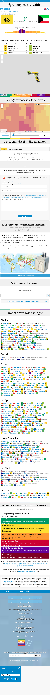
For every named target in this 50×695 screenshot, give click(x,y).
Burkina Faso (6, 344)
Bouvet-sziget (15, 376)
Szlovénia (27, 450)
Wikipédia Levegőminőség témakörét (15, 583)
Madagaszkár (41, 354)
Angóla (11, 343)
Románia (37, 444)
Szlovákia (16, 450)
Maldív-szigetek (8, 404)
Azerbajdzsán (17, 387)
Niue (33, 496)
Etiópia (28, 348)
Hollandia (19, 432)
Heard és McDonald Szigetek (27, 378)
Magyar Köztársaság (29, 438)
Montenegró (35, 440)
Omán (5, 406)
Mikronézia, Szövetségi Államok (11, 496)
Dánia (41, 426)
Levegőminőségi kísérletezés (25, 656)
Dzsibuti (42, 344)
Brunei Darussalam (37, 388)
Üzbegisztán (7, 414)
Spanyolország (20, 446)
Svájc (29, 448)
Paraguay (6, 516)
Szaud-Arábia (6, 408)
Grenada (4, 470)
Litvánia (19, 436)
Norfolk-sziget (41, 496)
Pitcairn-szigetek (13, 498)
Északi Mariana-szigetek (28, 502)
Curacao (16, 466)
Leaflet (1, 94)
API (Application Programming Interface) (25, 670)
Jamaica (16, 472)
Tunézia (36, 366)
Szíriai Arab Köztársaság (32, 408)
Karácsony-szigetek (20, 396)
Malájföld (21, 404)
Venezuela (42, 516)
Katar (32, 396)
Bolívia (15, 512)
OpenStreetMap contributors (32, 131)
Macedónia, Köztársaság (10, 438)
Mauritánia (42, 356)
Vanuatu (35, 500)
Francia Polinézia (42, 492)
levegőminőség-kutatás (24, 652)
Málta (5, 442)
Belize (36, 462)
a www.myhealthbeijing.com (26, 591)
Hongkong (16, 392)
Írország (25, 452)
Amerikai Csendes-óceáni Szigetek (12, 490)
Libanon (33, 402)
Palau (4, 498)
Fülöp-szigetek (38, 390)
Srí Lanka (42, 406)
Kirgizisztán (7, 398)
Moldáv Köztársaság (9, 440)
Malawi (4, 356)
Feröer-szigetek (23, 428)
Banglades (39, 387)
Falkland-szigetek (7, 514)
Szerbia (5, 450)
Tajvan (18, 410)
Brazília (25, 512)
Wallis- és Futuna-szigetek (10, 502)
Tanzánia (22, 366)
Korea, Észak (31, 398)
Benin (19, 343)
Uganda (5, 368)
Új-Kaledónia (7, 504)
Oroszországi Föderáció (10, 444)
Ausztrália (6, 492)
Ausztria (39, 422)
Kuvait (41, 398)
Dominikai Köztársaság (30, 466)
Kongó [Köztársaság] (21, 352)
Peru (16, 516)
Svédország (39, 448)
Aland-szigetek (6, 422)
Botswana (39, 343)
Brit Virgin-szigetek (33, 464)
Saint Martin (20, 478)
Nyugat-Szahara (7, 360)
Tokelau (11, 500)
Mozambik (17, 358)
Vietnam (18, 412)
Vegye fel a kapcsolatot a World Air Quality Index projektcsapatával (24, 647)
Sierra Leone (38, 362)
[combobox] (24, 149)
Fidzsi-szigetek (29, 492)
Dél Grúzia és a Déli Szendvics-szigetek (34, 376)
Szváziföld (12, 366)
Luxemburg (31, 436)
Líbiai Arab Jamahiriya (27, 354)
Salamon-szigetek (40, 498)
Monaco (23, 440)
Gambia (44, 348)
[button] (2, 56)
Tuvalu (27, 500)
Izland (43, 432)
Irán (3, 394)
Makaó (42, 402)
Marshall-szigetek (32, 494)
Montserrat (34, 474)
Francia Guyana (22, 514)
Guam (4, 494)
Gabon (37, 348)
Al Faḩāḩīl (11, 50)
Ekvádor (44, 512)
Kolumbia (43, 514)
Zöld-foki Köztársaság (40, 368)
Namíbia (27, 358)
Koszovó (13, 434)
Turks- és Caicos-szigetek (26, 482)
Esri (5, 95)
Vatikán (4, 452)
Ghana (5, 350)
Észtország (14, 452)
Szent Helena (28, 364)
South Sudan (6, 364)
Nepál (43, 404)
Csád (35, 344)
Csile (34, 512)
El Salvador (38, 468)
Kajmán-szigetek (27, 472)
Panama (16, 476)
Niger (35, 358)
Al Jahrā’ (35, 48)
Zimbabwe (25, 368)
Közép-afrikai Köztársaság (39, 352)
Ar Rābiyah (11, 46)
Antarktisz (5, 376)
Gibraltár (20, 430)
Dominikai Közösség (8, 468)
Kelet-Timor (12, 494)
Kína (5, 400)
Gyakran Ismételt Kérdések (24, 661)
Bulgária (6, 426)
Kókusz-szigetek (15, 400)
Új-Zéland (19, 504)
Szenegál (16, 364)
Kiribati (21, 494)
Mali (11, 356)
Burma (5, 390)
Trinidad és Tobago (9, 482)
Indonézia (37, 392)
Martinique (13, 474)
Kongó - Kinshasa (7, 352)
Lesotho (5, 354)
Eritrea (19, 348)
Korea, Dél (19, 398)
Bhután (5, 388)
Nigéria (43, 358)
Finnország (35, 428)
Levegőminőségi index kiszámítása (25, 665)
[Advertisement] (25, 316)
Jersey (4, 434)
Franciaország (7, 430)
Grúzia (5, 392)
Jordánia (37, 394)
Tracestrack (47, 131)
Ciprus (16, 426)
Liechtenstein (7, 436)
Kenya (33, 350)
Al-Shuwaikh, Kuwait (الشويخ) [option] (11, 149)
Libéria (14, 354)
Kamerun (23, 350)
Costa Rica (6, 466)
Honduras (6, 472)
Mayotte (5, 358)
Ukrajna (39, 450)
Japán (20, 394)
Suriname (25, 516)
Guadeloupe (24, 470)
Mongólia (32, 404)
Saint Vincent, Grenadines (10, 480)
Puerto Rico (25, 476)
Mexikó (24, 474)
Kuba (3, 474)
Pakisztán (15, 406)
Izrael (11, 394)
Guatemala (37, 470)
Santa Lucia (24, 480)
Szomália (38, 364)
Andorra (28, 422)
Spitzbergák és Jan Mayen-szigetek (12, 448)
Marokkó (20, 356)
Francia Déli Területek (9, 378)
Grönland (13, 470)
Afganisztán (5, 387)
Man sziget (42, 438)
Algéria (4, 343)
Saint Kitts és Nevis (8, 478)
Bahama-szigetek (16, 462)
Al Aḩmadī (36, 46)
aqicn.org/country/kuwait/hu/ (11, 11)
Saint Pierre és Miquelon (36, 478)
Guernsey (31, 430)
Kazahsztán (43, 396)
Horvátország (31, 432)
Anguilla (23, 460)
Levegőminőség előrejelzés (25, 667)
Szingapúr (17, 408)
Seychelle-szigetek (25, 362)
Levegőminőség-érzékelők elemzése (25, 658)
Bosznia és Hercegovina (33, 424)
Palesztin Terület (29, 406)
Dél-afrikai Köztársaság (10, 346)
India (26, 392)
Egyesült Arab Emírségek (20, 390)
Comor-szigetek (26, 344)
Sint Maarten (35, 480)
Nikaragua (6, 476)
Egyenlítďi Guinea (27, 346)
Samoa (4, 500)
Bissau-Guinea (28, 343)
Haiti (46, 470)
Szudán (4, 366)
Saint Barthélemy (37, 476)
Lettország (38, 434)
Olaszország (41, 442)
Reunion (18, 360)
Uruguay (33, 516)
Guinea (13, 350)
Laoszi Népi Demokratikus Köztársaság (15, 402)
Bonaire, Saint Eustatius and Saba (13, 464)
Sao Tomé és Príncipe (8, 362)
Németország (27, 442)
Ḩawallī (10, 52)
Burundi (15, 344)
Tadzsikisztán (7, 410)
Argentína (6, 512)
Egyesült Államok (23, 468)
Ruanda (29, 360)
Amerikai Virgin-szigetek (9, 460)
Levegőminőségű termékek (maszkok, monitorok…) (25, 668)
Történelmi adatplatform (25, 671)
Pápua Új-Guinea (27, 498)
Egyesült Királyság (9, 428)
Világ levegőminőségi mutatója (40, 621)
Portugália (25, 444)
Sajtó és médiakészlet (25, 649)
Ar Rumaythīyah (13, 48)
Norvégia (15, 442)
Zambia (16, 368)
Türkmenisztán (6, 412)
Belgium (6, 424)
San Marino (7, 446)
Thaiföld (29, 410)
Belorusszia (17, 424)
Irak (46, 392)
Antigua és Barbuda (34, 460)
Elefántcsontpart (8, 348)
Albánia (18, 422)
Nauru (26, 496)
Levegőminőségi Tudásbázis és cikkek (25, 655)
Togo (29, 366)
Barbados (28, 462)
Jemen (28, 394)
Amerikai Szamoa (31, 490)
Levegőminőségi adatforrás (25, 664)
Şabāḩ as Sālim (37, 52)
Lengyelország (25, 434)
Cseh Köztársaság (28, 426)
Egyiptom (38, 346)
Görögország (7, 432)
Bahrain (29, 387)
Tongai (19, 500)
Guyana (33, 514)
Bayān (35, 50)
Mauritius (31, 356)
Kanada (38, 472)
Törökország (41, 410)
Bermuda (44, 462)
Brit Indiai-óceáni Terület (19, 388)
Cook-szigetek (17, 492)
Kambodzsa (7, 396)
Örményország (31, 412)
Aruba (5, 462)
